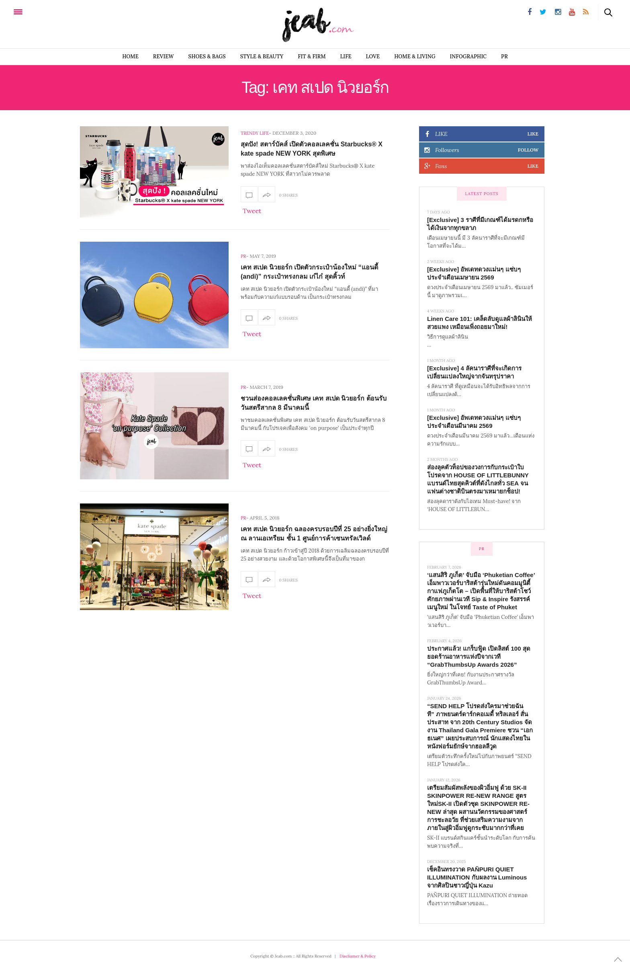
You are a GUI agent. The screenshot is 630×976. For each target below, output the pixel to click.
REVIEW (163, 56)
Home (130, 56)
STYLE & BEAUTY (262, 56)
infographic (468, 56)
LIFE (346, 56)
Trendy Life (255, 133)
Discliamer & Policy (358, 956)
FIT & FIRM (311, 56)
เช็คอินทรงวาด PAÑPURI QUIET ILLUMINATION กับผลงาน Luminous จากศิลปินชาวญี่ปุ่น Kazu (477, 877)
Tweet (252, 211)
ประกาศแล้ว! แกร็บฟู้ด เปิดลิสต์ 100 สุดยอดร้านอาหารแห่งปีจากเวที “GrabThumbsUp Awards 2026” (478, 656)
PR (504, 56)
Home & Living (414, 56)
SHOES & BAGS (207, 56)
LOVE (373, 56)
